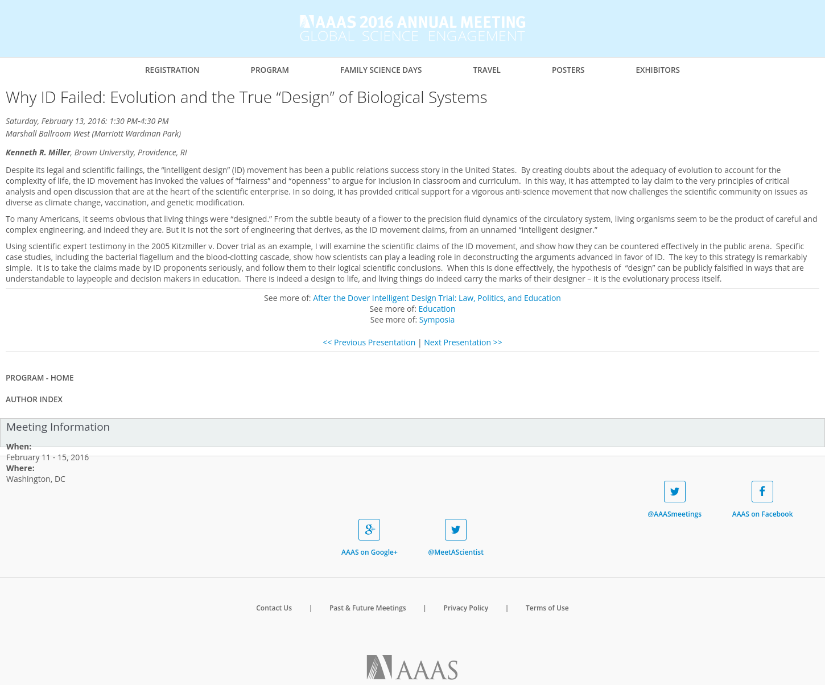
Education (437, 308)
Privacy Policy (466, 608)
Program (270, 70)
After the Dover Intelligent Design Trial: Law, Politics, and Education (437, 297)
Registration (172, 70)
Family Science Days (381, 70)
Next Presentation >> (463, 342)
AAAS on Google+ (369, 538)
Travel (486, 70)
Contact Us (274, 608)
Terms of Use (547, 608)
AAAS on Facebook (762, 500)
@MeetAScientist (455, 538)
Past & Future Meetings (367, 608)
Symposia (437, 319)
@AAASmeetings (674, 500)
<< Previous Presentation (369, 342)
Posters (568, 70)
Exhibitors (658, 70)
